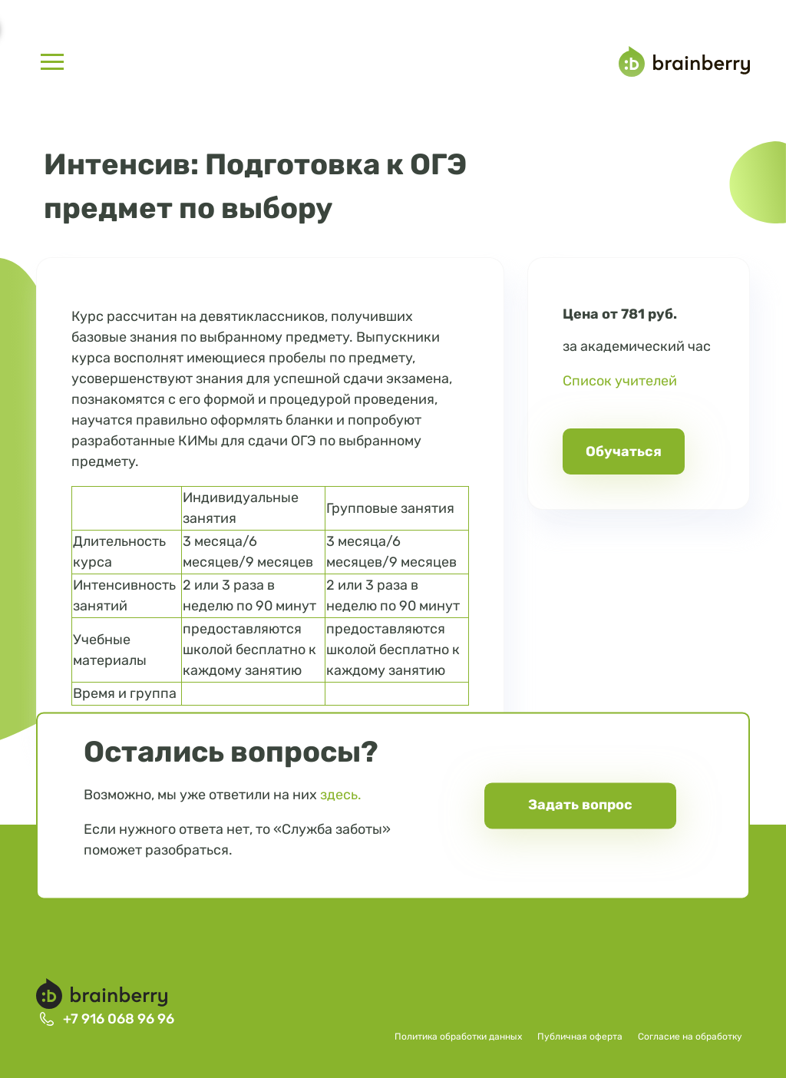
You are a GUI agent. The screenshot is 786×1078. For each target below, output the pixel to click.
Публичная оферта (580, 1036)
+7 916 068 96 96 (118, 1018)
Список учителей (620, 380)
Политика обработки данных (458, 1036)
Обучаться (624, 451)
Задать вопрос (580, 805)
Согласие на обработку (690, 1036)
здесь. (341, 794)
